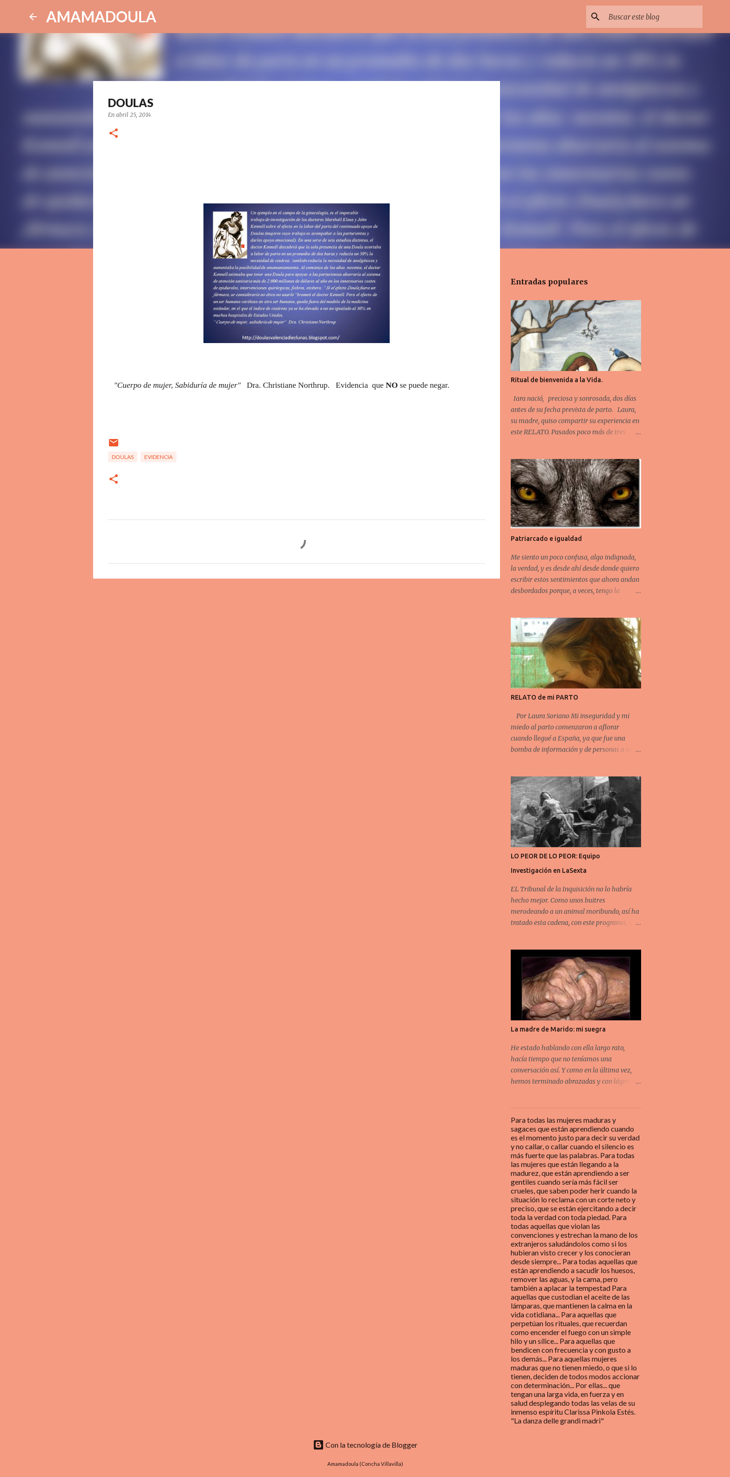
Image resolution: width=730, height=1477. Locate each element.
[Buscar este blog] (654, 17)
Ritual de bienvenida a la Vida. (556, 380)
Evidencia (158, 456)
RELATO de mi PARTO (544, 697)
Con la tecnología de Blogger (365, 1444)
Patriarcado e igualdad (546, 538)
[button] (113, 134)
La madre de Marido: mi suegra (558, 1029)
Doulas (123, 456)
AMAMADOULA (101, 16)
